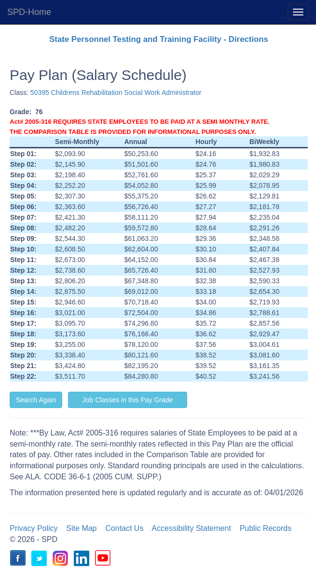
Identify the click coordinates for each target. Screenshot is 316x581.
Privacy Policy (34, 528)
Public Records (266, 528)
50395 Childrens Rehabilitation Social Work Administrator (116, 92)
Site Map (81, 528)
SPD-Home (29, 12)
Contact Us (124, 528)
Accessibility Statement (191, 528)
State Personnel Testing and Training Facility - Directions (158, 39)
